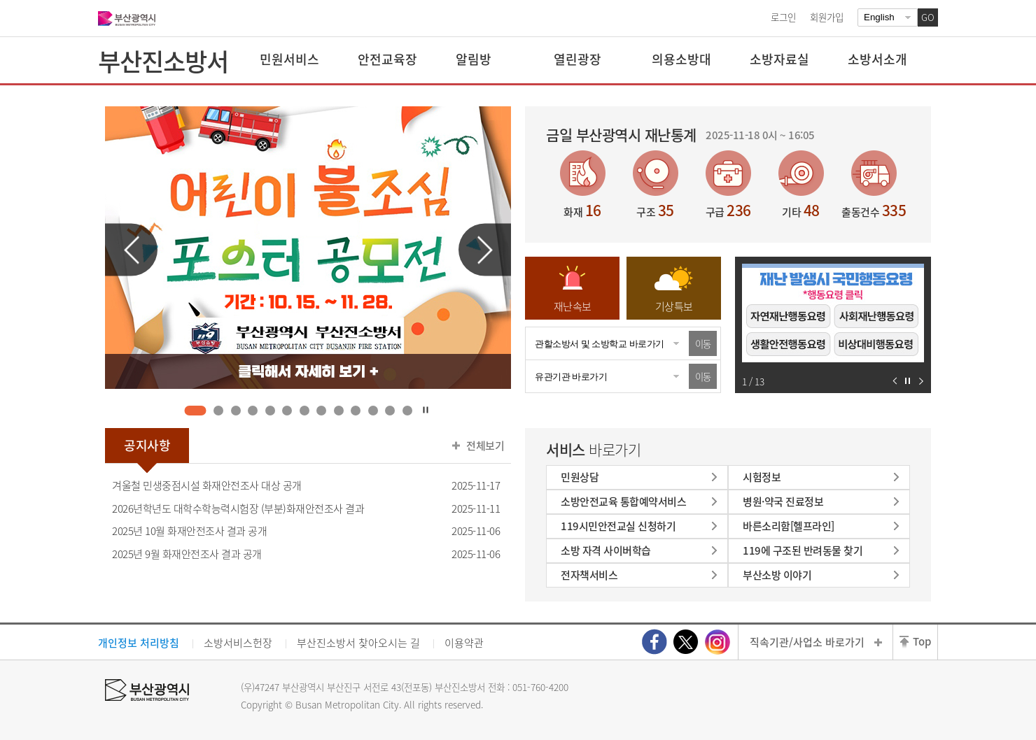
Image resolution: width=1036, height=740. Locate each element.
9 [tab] (338, 410)
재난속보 (573, 306)
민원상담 (579, 477)
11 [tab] (373, 410)
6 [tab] (287, 410)
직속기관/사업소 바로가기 (807, 642)
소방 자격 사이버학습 (606, 550)
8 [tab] (322, 410)
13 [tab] (407, 410)
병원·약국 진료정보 (783, 501)
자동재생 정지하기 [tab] (426, 410)
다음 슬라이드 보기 (921, 381)
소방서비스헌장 (238, 642)
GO (927, 17)
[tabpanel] (308, 247)
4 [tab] (253, 410)
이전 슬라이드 (131, 250)
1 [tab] (195, 410)
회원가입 (827, 17)
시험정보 (761, 477)
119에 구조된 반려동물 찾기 (802, 550)
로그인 (783, 17)
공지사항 (147, 445)
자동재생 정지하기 (907, 381)
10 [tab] (356, 410)
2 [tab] (219, 410)
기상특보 (674, 306)
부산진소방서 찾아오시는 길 (358, 642)
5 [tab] (270, 410)
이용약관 (464, 642)
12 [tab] (390, 410)
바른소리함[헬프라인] (788, 526)
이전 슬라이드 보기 (895, 381)
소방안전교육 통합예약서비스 (623, 501)
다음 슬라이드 (484, 250)
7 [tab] (304, 410)
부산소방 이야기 (777, 575)
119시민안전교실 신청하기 (618, 526)
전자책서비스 (589, 575)
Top (922, 641)
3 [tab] (235, 410)
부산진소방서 (163, 61)
